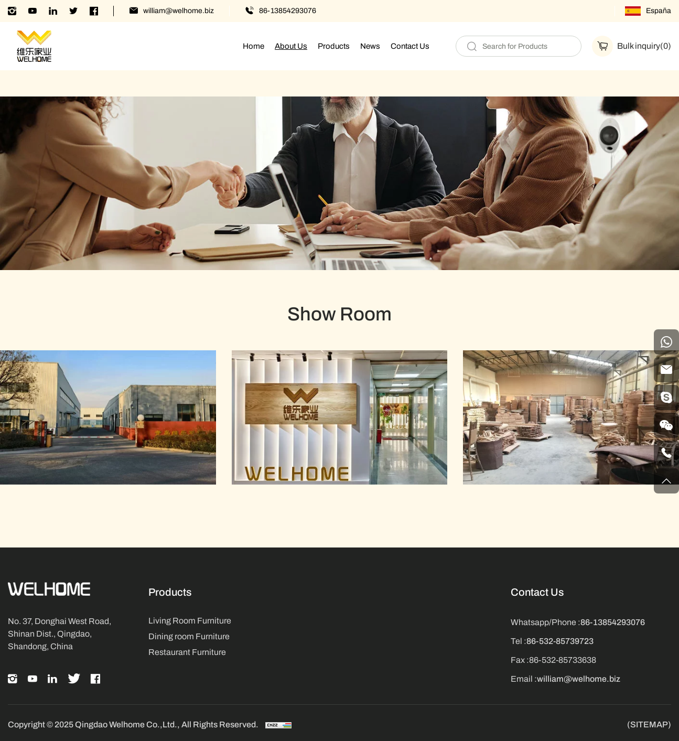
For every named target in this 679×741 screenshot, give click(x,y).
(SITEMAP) (649, 725)
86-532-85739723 (560, 641)
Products (334, 46)
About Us (291, 46)
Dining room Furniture (189, 636)
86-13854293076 (287, 11)
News (370, 46)
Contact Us (410, 46)
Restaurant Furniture (187, 652)
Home (253, 46)
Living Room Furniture (189, 620)
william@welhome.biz (178, 11)
